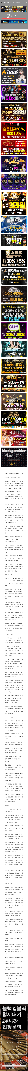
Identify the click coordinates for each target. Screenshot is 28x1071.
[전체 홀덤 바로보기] (14, 1049)
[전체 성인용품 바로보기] (14, 1064)
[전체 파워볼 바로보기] (14, 1046)
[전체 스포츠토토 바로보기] (14, 1038)
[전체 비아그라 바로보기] (14, 1060)
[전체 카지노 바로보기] (14, 1035)
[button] (2, 2)
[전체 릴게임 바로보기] (14, 1057)
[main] (14, 16)
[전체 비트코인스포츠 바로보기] (14, 1053)
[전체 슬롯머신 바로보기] (14, 1042)
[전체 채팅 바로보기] (14, 1068)
